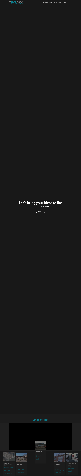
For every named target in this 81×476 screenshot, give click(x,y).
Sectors (55, 2)
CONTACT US (40, 211)
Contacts (64, 2)
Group (50, 2)
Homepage (45, 2)
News (59, 2)
